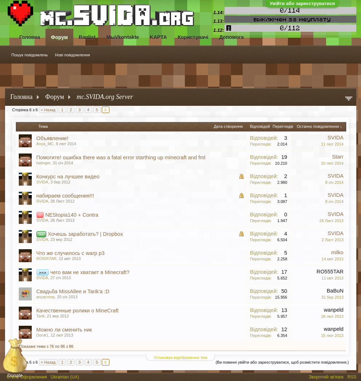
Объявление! (52, 138)
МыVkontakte (122, 37)
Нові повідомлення (72, 55)
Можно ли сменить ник (64, 330)
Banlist (87, 37)
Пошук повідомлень (30, 55)
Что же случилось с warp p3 (70, 253)
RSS (353, 376)
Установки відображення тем (180, 357)
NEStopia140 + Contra (71, 215)
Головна (29, 37)
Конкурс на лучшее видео (68, 176)
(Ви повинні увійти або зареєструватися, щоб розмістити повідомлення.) (282, 362)
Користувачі (193, 37)
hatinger (43, 163)
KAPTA (158, 37)
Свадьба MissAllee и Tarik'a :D (73, 291)
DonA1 (42, 335)
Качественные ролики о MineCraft (77, 310)
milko (337, 252)
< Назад (48, 110)
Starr (338, 157)
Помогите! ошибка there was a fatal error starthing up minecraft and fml (120, 157)
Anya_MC (45, 144)
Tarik (40, 316)
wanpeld (334, 310)
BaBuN (335, 291)
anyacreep (45, 297)
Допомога (231, 37)
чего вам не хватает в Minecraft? (89, 272)
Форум (59, 37)
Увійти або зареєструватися (302, 3)
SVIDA (336, 137)
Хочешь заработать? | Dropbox (85, 234)
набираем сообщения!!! (65, 196)
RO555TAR (46, 258)
